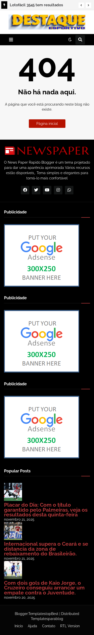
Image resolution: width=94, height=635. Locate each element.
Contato (48, 626)
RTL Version (70, 626)
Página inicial (47, 124)
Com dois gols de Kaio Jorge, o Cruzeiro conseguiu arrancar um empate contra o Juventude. (44, 588)
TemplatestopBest (43, 614)
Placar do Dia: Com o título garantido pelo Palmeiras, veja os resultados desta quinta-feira (45, 510)
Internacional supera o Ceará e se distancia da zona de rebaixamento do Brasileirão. (46, 549)
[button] (81, 5)
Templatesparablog (47, 619)
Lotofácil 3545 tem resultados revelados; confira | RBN (36, 6)
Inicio (19, 626)
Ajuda (32, 626)
